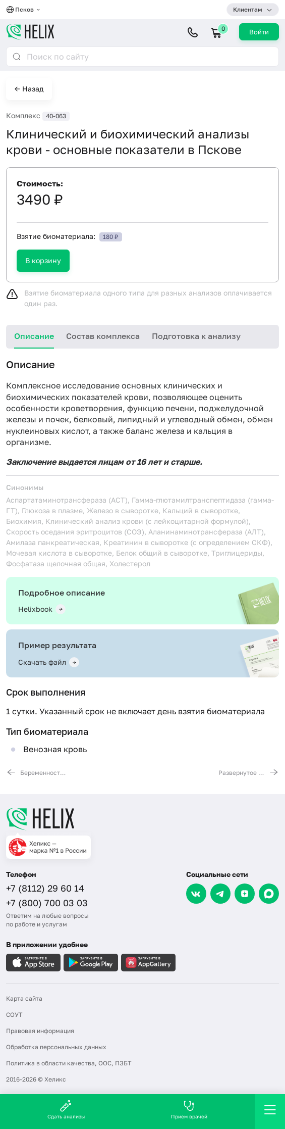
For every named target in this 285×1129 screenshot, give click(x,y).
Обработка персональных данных (56, 1047)
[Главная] (142, 818)
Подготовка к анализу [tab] (196, 336)
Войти (259, 32)
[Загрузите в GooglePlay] (91, 962)
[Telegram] (220, 893)
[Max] (269, 893)
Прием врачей (189, 1109)
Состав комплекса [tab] (103, 336)
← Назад (29, 88)
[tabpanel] (142, 567)
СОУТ (14, 1014)
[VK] (196, 893)
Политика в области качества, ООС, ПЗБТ (68, 1063)
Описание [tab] (34, 336)
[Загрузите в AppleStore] (33, 962)
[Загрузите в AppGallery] (148, 962)
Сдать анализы (66, 1109)
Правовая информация (40, 1031)
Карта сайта (24, 998)
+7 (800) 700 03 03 (47, 902)
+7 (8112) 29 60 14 (45, 888)
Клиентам (247, 9)
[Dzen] (245, 893)
